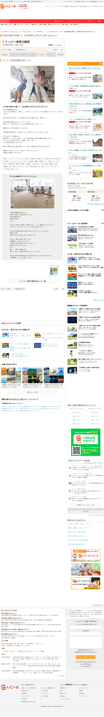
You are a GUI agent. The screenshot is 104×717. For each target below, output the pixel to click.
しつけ (16, 169)
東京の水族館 (57, 631)
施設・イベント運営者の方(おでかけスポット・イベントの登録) (27, 651)
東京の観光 (55, 615)
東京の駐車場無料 (30, 624)
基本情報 (4, 54)
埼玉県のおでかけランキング (30, 408)
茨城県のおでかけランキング (33, 406)
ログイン (101, 1)
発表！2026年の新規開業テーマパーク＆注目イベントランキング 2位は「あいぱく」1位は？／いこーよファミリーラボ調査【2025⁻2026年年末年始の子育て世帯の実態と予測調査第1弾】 (36, 665)
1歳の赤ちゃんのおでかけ (95, 408)
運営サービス (63, 693)
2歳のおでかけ (76, 412)
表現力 (4, 158)
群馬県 (84, 509)
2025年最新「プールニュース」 (35, 643)
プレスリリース (83, 696)
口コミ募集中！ (58, 45)
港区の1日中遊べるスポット (76, 536)
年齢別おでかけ (59, 21)
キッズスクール (55, 166)
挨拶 (12, 169)
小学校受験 (32, 158)
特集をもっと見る (98, 300)
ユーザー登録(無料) (92, 1)
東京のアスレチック (42, 624)
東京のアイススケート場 (27, 636)
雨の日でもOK (78, 6)
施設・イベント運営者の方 (28, 688)
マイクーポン (68, 1)
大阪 (52, 24)
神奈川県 (85, 511)
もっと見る (60, 675)
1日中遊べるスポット (98, 6)
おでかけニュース (75, 21)
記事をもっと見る (32, 392)
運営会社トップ (64, 688)
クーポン (23, 54)
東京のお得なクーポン (7, 624)
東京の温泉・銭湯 (6, 636)
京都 (55, 24)
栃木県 (79, 509)
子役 (26, 166)
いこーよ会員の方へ (85, 666)
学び (43, 163)
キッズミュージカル (22, 161)
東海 (33, 24)
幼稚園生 (23, 163)
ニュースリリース (26, 696)
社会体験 (31, 161)
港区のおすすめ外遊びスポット (77, 544)
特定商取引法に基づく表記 (28, 701)
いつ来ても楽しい (35, 163)
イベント (14, 21)
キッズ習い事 (6, 169)
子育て (89, 21)
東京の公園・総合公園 (54, 624)
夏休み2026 (48, 158)
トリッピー (10, 158)
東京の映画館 (28, 631)
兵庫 (58, 24)
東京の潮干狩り (39, 636)
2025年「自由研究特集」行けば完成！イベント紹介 (15, 645)
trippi (57, 161)
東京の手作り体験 (15, 620)
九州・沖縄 (73, 24)
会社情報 (81, 693)
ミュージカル (12, 161)
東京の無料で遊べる (19, 624)
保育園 (28, 163)
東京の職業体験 (48, 620)
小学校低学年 (11, 163)
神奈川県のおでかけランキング (30, 410)
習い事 (26, 158)
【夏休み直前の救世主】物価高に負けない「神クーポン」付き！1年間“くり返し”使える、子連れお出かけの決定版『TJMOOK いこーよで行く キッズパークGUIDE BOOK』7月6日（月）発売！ (37, 659)
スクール (48, 166)
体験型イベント (43, 161)
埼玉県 (90, 509)
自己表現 (39, 158)
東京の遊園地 (4, 615)
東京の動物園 (13, 615)
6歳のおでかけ (76, 420)
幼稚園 (17, 163)
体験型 (36, 161)
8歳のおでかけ (76, 423)
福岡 (77, 24)
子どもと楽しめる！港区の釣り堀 (78, 540)
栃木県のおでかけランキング (51, 406)
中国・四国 (65, 24)
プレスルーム (44, 693)
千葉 (25, 24)
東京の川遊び (4, 626)
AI (43, 158)
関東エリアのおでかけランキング (12, 406)
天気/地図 (60, 54)
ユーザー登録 (4, 651)
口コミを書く (7, 49)
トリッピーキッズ (19, 158)
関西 (49, 24)
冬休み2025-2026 (33, 166)
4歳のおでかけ (76, 416)
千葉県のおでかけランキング (49, 408)
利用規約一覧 (25, 690)
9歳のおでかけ (95, 423)
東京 (18, 24)
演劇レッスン (51, 161)
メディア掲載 (44, 696)
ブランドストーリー (84, 688)
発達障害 (51, 163)
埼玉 (28, 24)
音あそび (15, 166)
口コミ (32, 54)
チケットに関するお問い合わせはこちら (85, 661)
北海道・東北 (4, 24)
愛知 (36, 24)
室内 (43, 166)
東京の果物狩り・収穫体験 (8, 638)
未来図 (81, 690)
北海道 (10, 24)
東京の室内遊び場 (19, 631)
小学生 (4, 163)
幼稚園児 (5, 166)
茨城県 (74, 509)
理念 (61, 690)
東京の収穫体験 (38, 620)
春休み (72, 6)
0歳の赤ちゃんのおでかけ (76, 408)
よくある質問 (44, 690)
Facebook (24, 699)
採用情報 (62, 696)
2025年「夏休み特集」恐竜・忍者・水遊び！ (13, 643)
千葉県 (95, 509)
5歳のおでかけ (95, 416)
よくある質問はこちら (86, 664)
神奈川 (21, 24)
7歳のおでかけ (95, 420)
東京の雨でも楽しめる (7, 631)
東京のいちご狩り (49, 636)
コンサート (21, 166)
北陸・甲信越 (42, 24)
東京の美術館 (49, 631)
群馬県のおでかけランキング (11, 408)
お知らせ (42, 54)
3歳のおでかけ (95, 412)
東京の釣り (32, 615)
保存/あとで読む (79, 1)
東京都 (100, 509)
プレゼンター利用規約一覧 (48, 688)
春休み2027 (58, 158)
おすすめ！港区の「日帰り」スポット (79, 524)
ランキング (45, 21)
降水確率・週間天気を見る (96, 204)
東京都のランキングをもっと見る (86, 505)
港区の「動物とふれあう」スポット (79, 528)
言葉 (56, 163)
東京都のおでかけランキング (11, 410)
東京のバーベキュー (23, 615)
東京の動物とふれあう (27, 620)
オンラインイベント (29, 21)
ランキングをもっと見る (96, 515)
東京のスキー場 (16, 636)
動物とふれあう (87, 6)
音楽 (10, 166)
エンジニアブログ (64, 699)
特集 (99, 21)
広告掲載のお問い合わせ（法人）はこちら (86, 652)
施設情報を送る (20, 49)
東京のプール (47, 615)
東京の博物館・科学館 (39, 631)
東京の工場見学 (5, 620)
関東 (15, 24)
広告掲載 (23, 693)
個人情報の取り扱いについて (85, 649)
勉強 (46, 163)
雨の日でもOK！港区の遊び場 (77, 532)
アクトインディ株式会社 (80, 684)
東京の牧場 (39, 615)
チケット (14, 54)
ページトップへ (98, 605)
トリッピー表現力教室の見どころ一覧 (32, 281)
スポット (5, 21)
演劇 (7, 161)
